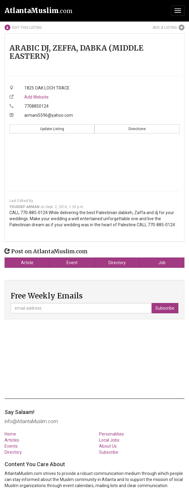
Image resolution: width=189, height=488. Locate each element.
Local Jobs (109, 440)
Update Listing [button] (52, 129)
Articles (12, 440)
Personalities (111, 434)
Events (11, 446)
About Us (108, 446)
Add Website (36, 97)
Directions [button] (137, 129)
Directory (117, 262)
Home (10, 434)
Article (27, 262)
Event (72, 262)
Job (162, 262)
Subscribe (108, 452)
